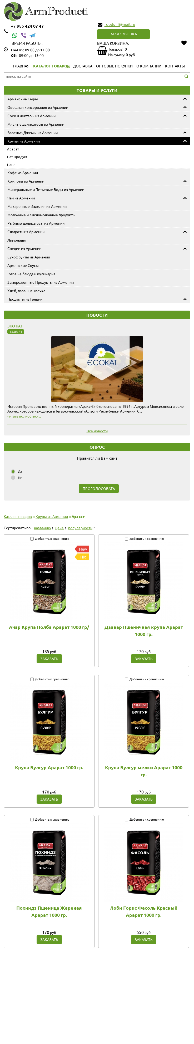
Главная (21, 65)
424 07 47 (27, 26)
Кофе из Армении (22, 172)
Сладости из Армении (25, 231)
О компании (148, 65)
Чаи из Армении (21, 197)
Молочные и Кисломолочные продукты (41, 214)
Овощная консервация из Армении (37, 107)
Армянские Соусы (23, 265)
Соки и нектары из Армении (31, 115)
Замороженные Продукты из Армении (40, 282)
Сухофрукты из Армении (28, 256)
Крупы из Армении (23, 141)
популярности (80, 527)
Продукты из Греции (24, 299)
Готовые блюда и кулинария (31, 273)
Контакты (175, 65)
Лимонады (16, 240)
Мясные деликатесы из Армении (35, 124)
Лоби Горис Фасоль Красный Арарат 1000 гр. (143, 911)
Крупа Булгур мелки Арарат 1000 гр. (143, 770)
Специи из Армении (24, 248)
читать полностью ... (24, 416)
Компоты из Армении (25, 181)
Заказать (49, 658)
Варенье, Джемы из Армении (32, 132)
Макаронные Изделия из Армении (37, 206)
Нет (21, 477)
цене (59, 527)
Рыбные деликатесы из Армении (35, 223)
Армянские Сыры (22, 98)
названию (42, 527)
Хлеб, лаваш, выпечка (26, 290)
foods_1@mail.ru (120, 24)
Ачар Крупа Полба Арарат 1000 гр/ (49, 627)
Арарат (13, 149)
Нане (11, 164)
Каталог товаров (51, 65)
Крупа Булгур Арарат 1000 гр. (49, 767)
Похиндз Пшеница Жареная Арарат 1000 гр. (49, 911)
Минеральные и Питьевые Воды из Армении (45, 189)
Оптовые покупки (114, 65)
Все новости (97, 430)
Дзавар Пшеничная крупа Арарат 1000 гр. (144, 630)
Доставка (82, 65)
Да (20, 471)
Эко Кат (14, 326)
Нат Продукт (17, 156)
